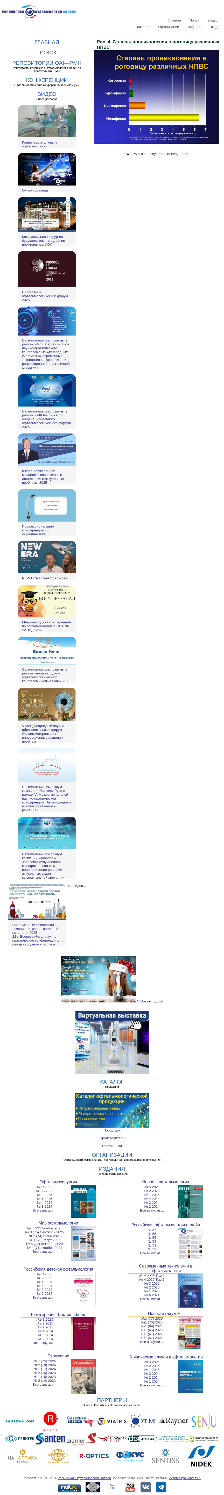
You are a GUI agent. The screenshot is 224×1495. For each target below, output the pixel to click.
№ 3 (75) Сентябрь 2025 (44, 1232)
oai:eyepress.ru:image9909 (167, 154)
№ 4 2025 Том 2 (152, 1276)
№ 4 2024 (44, 1203)
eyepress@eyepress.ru (185, 1478)
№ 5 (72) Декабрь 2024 (44, 1244)
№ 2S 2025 (44, 1191)
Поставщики (112, 1146)
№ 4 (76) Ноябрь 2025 (44, 1228)
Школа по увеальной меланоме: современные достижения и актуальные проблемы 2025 (43, 477)
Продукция (112, 1130)
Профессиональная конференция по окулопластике (38, 530)
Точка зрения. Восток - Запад (58, 1314)
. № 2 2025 (44, 1323)
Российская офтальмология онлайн (165, 1225)
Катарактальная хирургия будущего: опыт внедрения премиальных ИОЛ (43, 240)
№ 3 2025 (44, 1187)
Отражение (58, 1356)
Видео (212, 20)
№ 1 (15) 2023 (44, 1377)
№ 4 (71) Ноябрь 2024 (44, 1248)
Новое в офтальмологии (165, 1182)
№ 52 (152, 1249)
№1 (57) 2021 (152, 1338)
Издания (194, 27)
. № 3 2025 (44, 1319)
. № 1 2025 (44, 1327)
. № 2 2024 (44, 1339)
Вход (214, 27)
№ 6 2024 (152, 1295)
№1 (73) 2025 (152, 1322)
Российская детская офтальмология (58, 1269)
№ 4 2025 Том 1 (151, 1280)
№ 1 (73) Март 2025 (44, 1240)
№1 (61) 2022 (152, 1334)
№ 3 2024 (44, 1206)
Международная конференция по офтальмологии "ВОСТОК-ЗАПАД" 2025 (46, 626)
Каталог (143, 27)
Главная (174, 20)
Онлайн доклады (35, 190)
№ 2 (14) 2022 (44, 1381)
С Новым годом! (112, 1001)
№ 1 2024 (152, 1381)
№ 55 (152, 1238)
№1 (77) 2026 (152, 1318)
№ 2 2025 (44, 1195)
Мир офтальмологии (58, 1223)
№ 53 (152, 1245)
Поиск (194, 20)
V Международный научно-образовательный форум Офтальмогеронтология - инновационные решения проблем (43, 733)
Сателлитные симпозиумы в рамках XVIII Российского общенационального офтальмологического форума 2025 (46, 419)
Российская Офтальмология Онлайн (84, 1478)
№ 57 (152, 1230)
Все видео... (76, 886)
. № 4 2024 (44, 1331)
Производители (112, 1138)
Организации (168, 27)
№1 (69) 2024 (152, 1326)
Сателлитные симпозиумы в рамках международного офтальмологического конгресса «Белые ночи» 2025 (46, 675)
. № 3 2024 (44, 1335)
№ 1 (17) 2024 (44, 1369)
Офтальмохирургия (58, 1182)
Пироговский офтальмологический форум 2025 (45, 296)
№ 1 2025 (44, 1199)
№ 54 (152, 1241)
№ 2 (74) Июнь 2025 (45, 1236)
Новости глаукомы (166, 1313)
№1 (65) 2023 (152, 1330)
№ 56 (152, 1234)
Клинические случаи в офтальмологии (40, 144)
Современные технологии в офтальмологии (165, 1268)
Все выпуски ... (45, 1210)
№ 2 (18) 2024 (44, 1365)
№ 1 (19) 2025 (44, 1361)
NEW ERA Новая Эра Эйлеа (44, 578)
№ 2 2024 (152, 1206)
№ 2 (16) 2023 (44, 1373)
